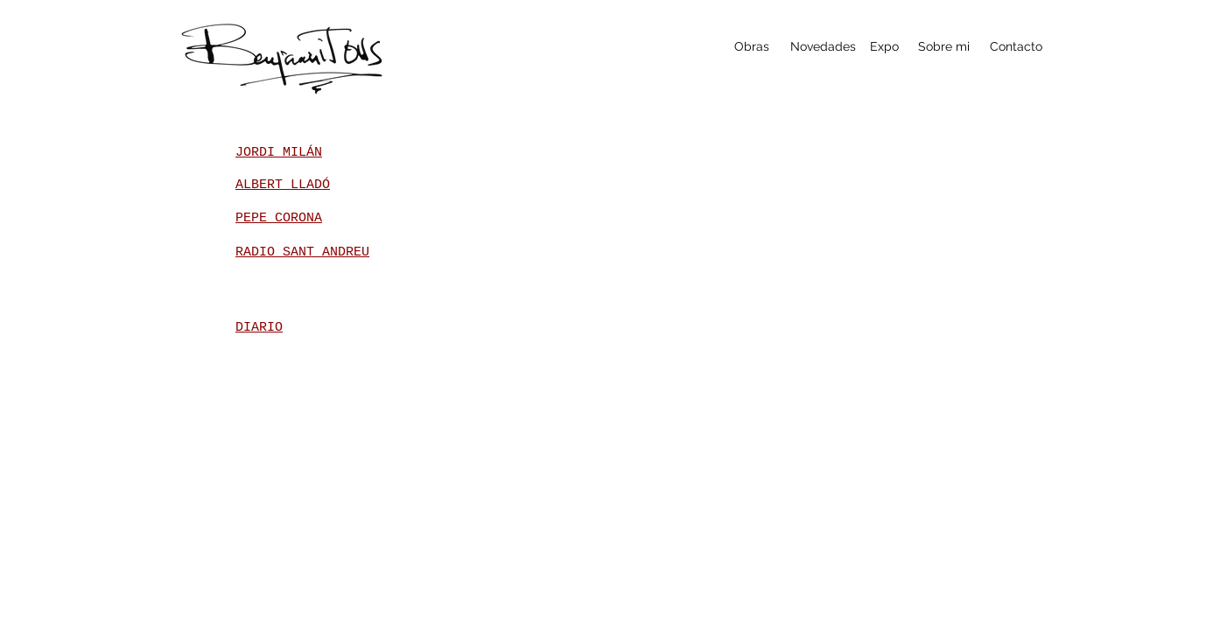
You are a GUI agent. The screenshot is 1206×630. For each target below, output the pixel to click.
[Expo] (884, 46)
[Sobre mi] (944, 46)
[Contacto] (1015, 46)
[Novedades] (823, 46)
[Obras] (751, 46)
